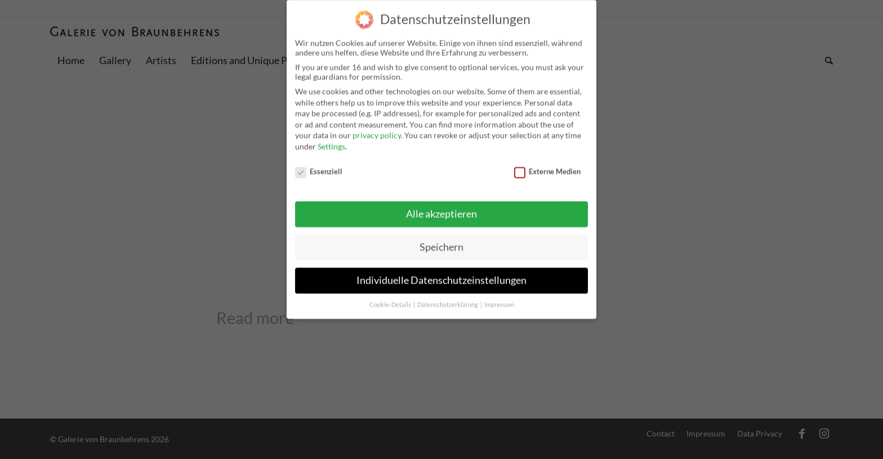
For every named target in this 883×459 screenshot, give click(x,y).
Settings (331, 141)
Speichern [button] (441, 242)
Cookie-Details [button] (390, 299)
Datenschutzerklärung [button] (448, 299)
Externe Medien (547, 165)
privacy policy (377, 130)
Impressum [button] (499, 299)
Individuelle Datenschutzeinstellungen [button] (441, 275)
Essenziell (318, 165)
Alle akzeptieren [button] (441, 209)
